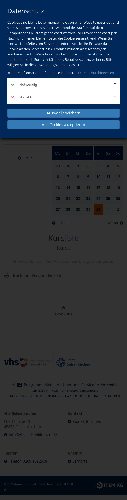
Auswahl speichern (64, 112)
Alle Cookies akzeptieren (63, 124)
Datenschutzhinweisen (96, 72)
